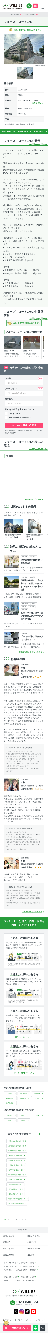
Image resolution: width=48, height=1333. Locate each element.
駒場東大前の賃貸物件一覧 (16, 1199)
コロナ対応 (16, 1280)
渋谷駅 (10, 1093)
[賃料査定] (24, 992)
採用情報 (33, 1270)
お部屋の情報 (23, 131)
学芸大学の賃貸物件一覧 (16, 1174)
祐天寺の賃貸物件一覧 (15, 1170)
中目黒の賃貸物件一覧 (15, 1165)
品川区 (23, 1120)
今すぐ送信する (26, 425)
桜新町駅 (23, 1098)
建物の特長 (6, 131)
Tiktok (27, 1311)
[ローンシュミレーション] (24, 1028)
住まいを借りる (33, 1236)
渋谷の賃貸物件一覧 (14, 1189)
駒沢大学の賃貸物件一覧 (16, 1150)
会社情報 (30, 1255)
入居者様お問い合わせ (30, 1266)
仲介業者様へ (8, 1270)
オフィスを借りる (10, 1263)
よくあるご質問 (21, 1270)
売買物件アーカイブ (28, 1277)
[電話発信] (42, 1328)
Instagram (21, 1311)
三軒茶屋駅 (37, 1093)
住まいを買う (8, 1248)
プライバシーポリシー (25, 1320)
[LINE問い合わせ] (35, 1328)
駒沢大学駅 (9, 1098)
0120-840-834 (29, 5)
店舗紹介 (6, 1242)
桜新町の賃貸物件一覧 (15, 1179)
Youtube (33, 1311)
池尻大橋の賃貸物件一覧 (16, 1141)
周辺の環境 (38, 131)
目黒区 (37, 1115)
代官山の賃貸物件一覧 (15, 1160)
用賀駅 (37, 1098)
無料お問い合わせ (35, 6)
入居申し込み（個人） (27, 1263)
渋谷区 (23, 1115)
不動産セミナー (33, 1248)
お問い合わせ (8, 1236)
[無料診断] (24, 955)
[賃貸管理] (24, 1064)
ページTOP (22, 1230)
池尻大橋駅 (23, 1093)
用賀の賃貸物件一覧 (14, 1184)
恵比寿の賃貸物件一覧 (15, 1155)
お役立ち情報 (8, 1255)
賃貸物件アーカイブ (11, 1277)
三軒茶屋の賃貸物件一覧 (16, 1146)
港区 (9, 1120)
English (6, 1280)
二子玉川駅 (9, 1103)
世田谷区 (9, 1115)
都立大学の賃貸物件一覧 (16, 1203)
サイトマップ (40, 1320)
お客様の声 (31, 1242)
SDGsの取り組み (29, 1280)
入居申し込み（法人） (11, 1266)
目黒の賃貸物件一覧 (14, 1194)
